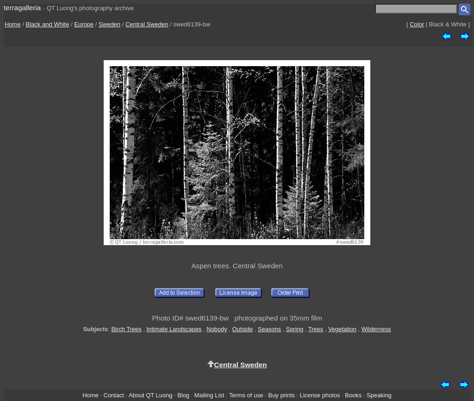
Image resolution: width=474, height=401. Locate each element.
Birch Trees (126, 329)
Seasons (269, 329)
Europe (84, 24)
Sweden (109, 24)
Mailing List (209, 395)
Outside (242, 329)
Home (13, 24)
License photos (320, 395)
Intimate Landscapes (173, 329)
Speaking (379, 395)
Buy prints (281, 395)
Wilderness (376, 329)
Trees (316, 329)
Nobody (216, 329)
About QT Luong (150, 395)
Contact (113, 395)
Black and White (47, 24)
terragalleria (22, 8)
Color (417, 24)
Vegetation (342, 329)
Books (353, 395)
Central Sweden (146, 24)
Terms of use (246, 395)
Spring (294, 329)
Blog (183, 395)
